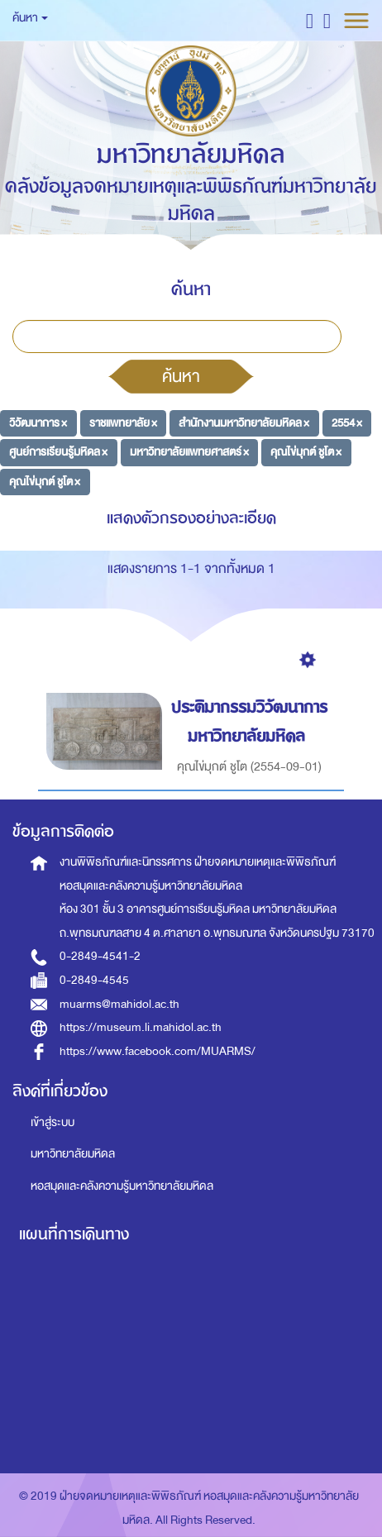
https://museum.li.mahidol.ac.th (141, 1027)
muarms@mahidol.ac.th (119, 1004)
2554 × (347, 422)
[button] (310, 20)
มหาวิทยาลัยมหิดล (73, 1153)
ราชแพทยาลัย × (123, 422)
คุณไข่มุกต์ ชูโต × (305, 451)
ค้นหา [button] (30, 17)
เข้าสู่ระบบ (52, 1122)
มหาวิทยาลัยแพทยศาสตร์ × (189, 451)
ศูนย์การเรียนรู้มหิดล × (58, 451)
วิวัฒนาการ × (38, 422)
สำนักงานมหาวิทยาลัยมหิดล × (244, 422)
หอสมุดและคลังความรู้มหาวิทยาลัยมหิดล (122, 1186)
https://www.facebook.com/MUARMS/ (157, 1051)
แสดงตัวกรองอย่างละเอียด (191, 518)
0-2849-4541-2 (100, 956)
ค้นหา (181, 376)
